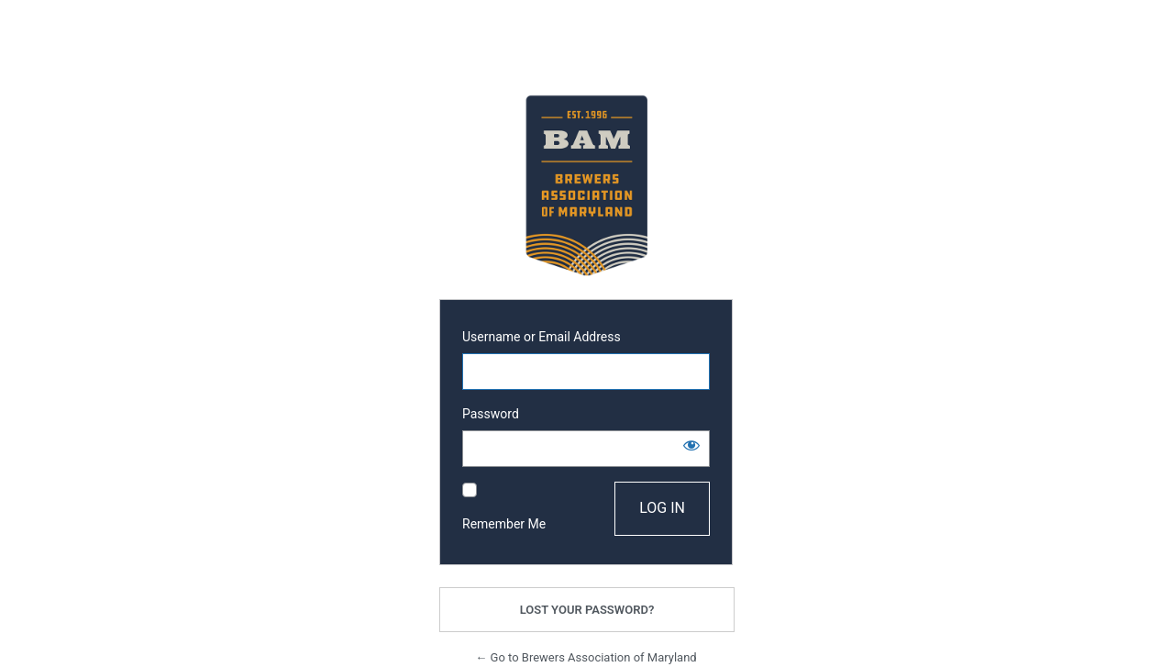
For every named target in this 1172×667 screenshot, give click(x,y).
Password (490, 413)
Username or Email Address (541, 336)
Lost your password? (587, 610)
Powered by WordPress (586, 185)
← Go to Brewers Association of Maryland (585, 657)
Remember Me (504, 524)
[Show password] (691, 445)
